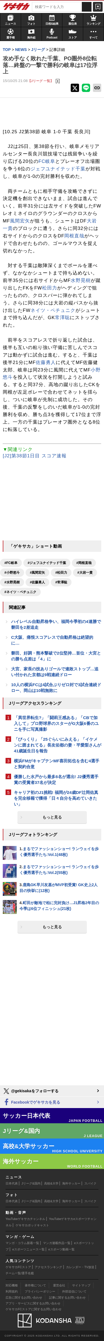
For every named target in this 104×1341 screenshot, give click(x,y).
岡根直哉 (74, 236)
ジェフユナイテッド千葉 (58, 168)
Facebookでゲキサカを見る (31, 1102)
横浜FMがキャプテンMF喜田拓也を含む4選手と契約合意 (56, 763)
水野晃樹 (81, 280)
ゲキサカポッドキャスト (32, 1225)
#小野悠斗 (12, 573)
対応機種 (12, 1285)
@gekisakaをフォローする (31, 1091)
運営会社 (59, 1285)
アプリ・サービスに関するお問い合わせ (33, 1303)
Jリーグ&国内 (31, 1183)
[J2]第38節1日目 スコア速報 (35, 455)
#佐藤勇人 (37, 582)
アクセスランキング (48, 1267)
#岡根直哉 (84, 563)
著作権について (35, 1285)
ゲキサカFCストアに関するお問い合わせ (34, 1309)
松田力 (49, 288)
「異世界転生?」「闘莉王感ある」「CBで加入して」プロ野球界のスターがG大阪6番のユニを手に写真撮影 (56, 723)
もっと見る (52, 817)
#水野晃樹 (12, 582)
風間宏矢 (20, 221)
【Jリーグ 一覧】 (41, 81)
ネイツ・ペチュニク (53, 310)
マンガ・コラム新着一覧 (22, 1243)
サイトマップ (81, 1285)
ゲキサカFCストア (18, 1267)
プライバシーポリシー (40, 1291)
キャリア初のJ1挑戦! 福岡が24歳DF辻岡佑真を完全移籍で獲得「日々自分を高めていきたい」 (56, 798)
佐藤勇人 (46, 362)
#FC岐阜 (10, 563)
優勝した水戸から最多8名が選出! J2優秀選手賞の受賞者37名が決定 (56, 779)
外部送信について (74, 1291)
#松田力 (61, 573)
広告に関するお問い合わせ (24, 1297)
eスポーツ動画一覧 (61, 1249)
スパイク (90, 1183)
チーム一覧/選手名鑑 (20, 1273)
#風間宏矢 (37, 573)
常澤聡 (62, 317)
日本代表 (12, 1183)
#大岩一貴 (85, 573)
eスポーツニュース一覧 (28, 1249)
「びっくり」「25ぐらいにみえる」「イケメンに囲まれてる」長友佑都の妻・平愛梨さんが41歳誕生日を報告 (57, 745)
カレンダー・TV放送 (80, 1267)
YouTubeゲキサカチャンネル (25, 1219)
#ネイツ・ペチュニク (20, 592)
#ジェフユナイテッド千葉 (47, 563)
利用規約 (12, 1291)
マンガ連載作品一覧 (56, 1243)
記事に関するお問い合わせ (67, 1297)
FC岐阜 (47, 161)
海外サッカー (71, 1183)
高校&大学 (51, 1183)
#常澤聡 (61, 582)
